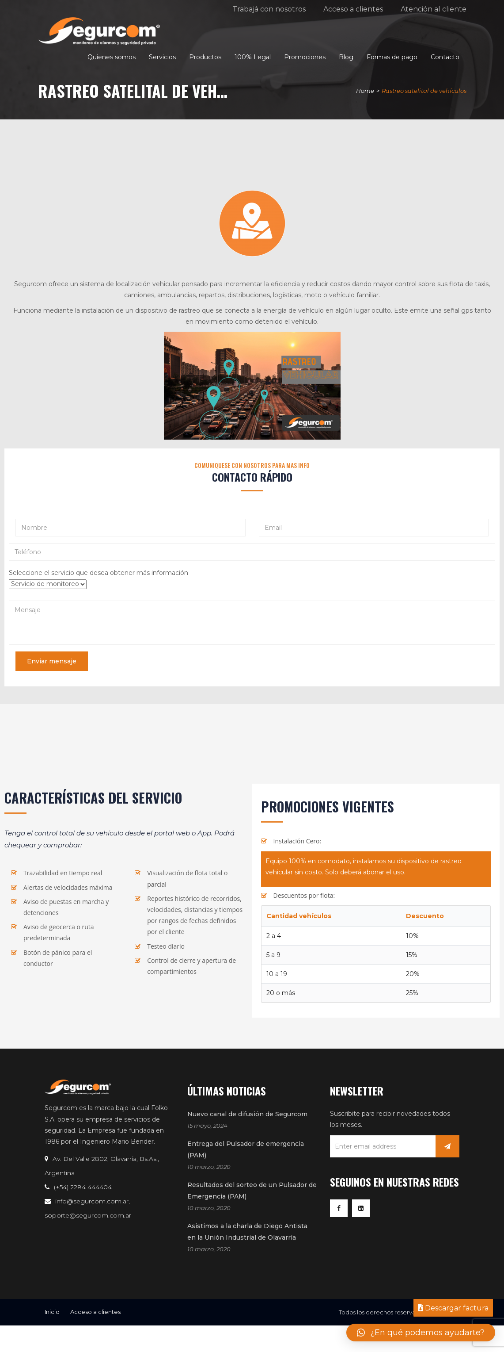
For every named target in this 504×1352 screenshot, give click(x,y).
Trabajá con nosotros (269, 9)
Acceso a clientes (353, 9)
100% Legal (253, 57)
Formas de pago (392, 57)
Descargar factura (453, 1308)
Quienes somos (111, 57)
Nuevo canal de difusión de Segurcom (247, 1114)
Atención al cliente (433, 9)
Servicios (162, 57)
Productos (205, 57)
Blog (346, 57)
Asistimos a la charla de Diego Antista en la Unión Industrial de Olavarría (247, 1231)
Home (365, 90)
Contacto (445, 57)
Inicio (52, 1311)
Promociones (305, 57)
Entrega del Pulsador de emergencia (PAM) (245, 1149)
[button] (420, 1332)
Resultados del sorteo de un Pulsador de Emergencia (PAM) (252, 1190)
